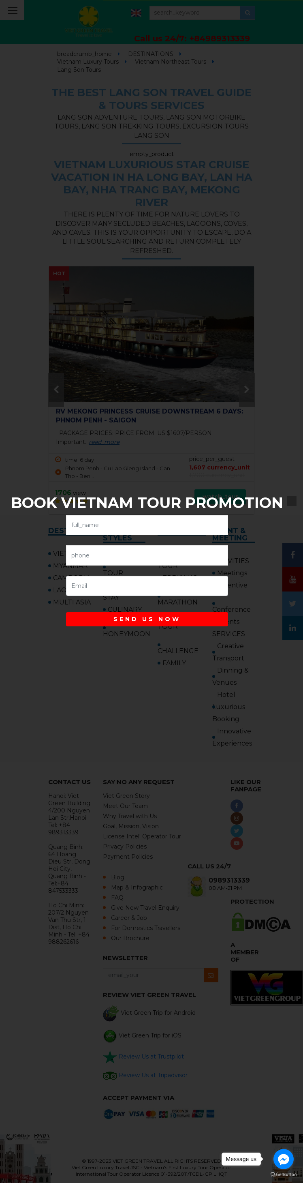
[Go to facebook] (283, 1159)
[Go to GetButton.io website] (284, 1174)
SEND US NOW (147, 619)
